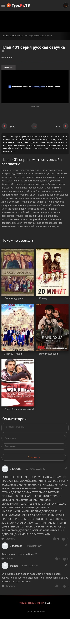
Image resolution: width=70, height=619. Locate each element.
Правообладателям (35, 611)
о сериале (6, 57)
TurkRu (4, 36)
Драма (13, 36)
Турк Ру (40, 603)
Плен (20, 36)
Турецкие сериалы (27, 603)
